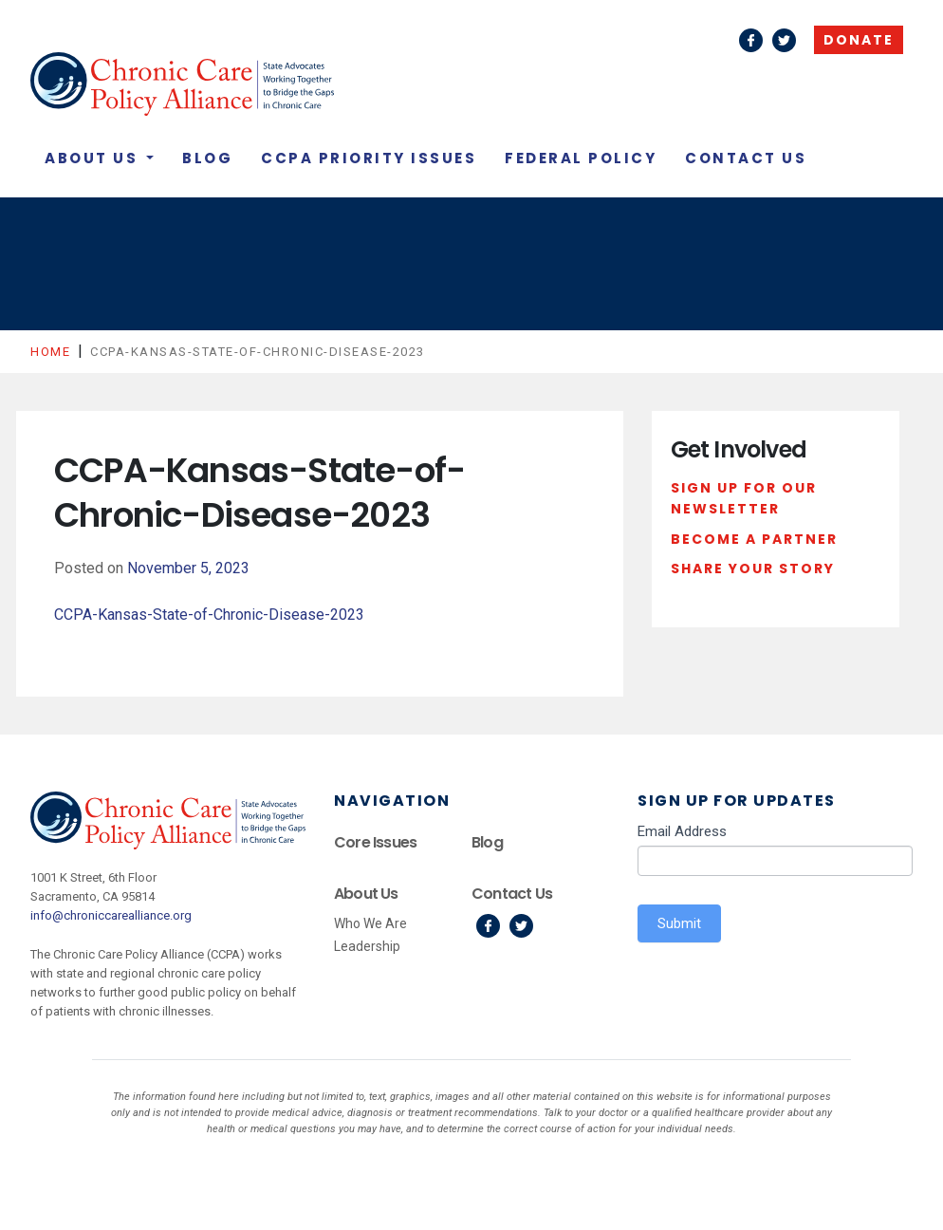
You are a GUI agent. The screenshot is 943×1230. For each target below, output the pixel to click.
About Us (94, 158)
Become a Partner (754, 539)
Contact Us (745, 158)
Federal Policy (580, 158)
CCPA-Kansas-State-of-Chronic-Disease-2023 (209, 615)
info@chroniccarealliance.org (111, 915)
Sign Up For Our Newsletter (744, 498)
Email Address (682, 831)
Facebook (751, 40)
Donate (858, 39)
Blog (207, 158)
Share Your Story (753, 568)
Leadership (367, 946)
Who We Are (370, 923)
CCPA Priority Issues (368, 158)
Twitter (784, 40)
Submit (679, 923)
